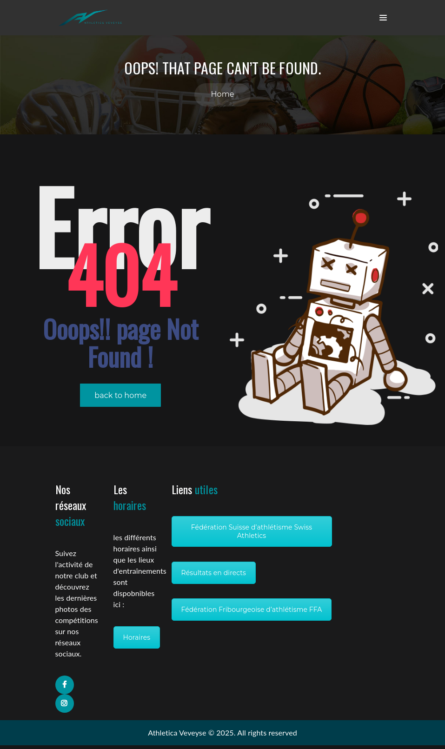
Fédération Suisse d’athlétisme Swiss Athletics (251, 535)
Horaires (137, 641)
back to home (120, 399)
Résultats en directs (213, 576)
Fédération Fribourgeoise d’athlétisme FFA (251, 613)
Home (222, 97)
